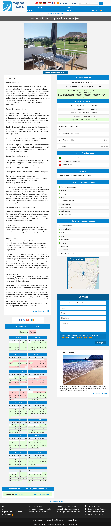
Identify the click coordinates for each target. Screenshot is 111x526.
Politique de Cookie (73, 520)
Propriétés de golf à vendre (12, 512)
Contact (69, 10)
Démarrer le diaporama (55, 72)
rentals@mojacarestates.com (68, 512)
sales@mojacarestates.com (68, 509)
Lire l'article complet (99, 393)
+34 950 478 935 (68, 3)
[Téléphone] (83, 318)
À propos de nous (36, 506)
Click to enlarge (76, 259)
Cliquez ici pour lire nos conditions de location (32, 494)
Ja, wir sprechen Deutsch (44, 3)
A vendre (69, 7)
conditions (64, 337)
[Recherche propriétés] (101, 3)
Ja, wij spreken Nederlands (49, 3)
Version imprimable (41, 311)
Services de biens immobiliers (40, 509)
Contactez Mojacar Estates (67, 506)
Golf (29, 10)
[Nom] (83, 308)
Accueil (40, 7)
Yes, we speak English (36, 3)
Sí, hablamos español (40, 3)
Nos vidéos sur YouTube (95, 515)
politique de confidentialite (83, 337)
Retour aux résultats (55, 14)
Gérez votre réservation (38, 512)
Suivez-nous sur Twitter (95, 512)
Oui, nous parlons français (53, 3)
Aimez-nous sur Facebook (96, 509)
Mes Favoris (96, 10)
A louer (96, 7)
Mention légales (37, 520)
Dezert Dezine (72, 524)
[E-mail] (83, 313)
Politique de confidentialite (54, 520)
